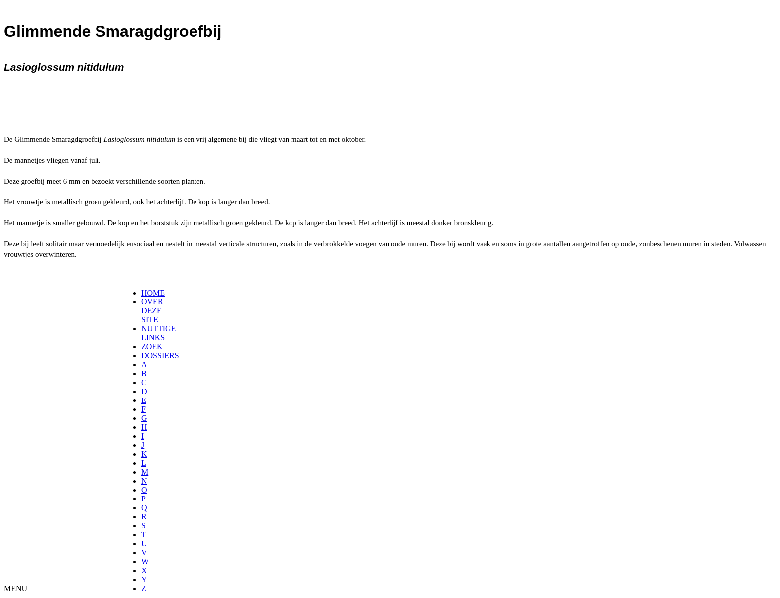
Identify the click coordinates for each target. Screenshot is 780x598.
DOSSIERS (160, 355)
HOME (153, 293)
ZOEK (152, 346)
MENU (15, 588)
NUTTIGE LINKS (158, 333)
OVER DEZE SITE (152, 311)
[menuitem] (144, 293)
